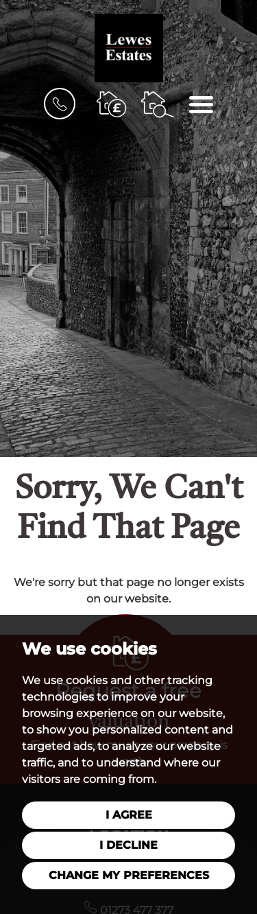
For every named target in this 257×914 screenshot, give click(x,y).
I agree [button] (129, 814)
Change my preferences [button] (129, 875)
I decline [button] (128, 845)
